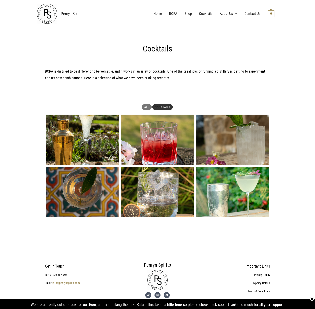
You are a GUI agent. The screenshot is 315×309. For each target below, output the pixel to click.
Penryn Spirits (71, 13)
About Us (226, 13)
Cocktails (206, 13)
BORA (173, 13)
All (146, 107)
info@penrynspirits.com (66, 282)
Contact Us (253, 13)
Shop (188, 13)
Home (158, 13)
